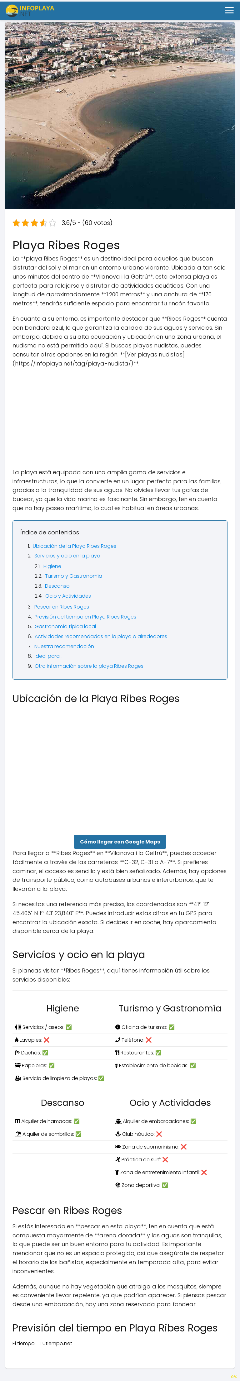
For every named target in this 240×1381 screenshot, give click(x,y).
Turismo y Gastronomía (73, 576)
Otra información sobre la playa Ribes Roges (89, 666)
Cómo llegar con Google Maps (120, 841)
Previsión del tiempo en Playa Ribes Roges (85, 616)
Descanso (57, 586)
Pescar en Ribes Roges (61, 606)
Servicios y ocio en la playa (67, 555)
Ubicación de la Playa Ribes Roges (74, 546)
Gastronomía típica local (65, 626)
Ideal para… (48, 656)
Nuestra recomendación (64, 646)
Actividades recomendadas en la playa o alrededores (101, 636)
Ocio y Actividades (68, 596)
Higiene (52, 566)
